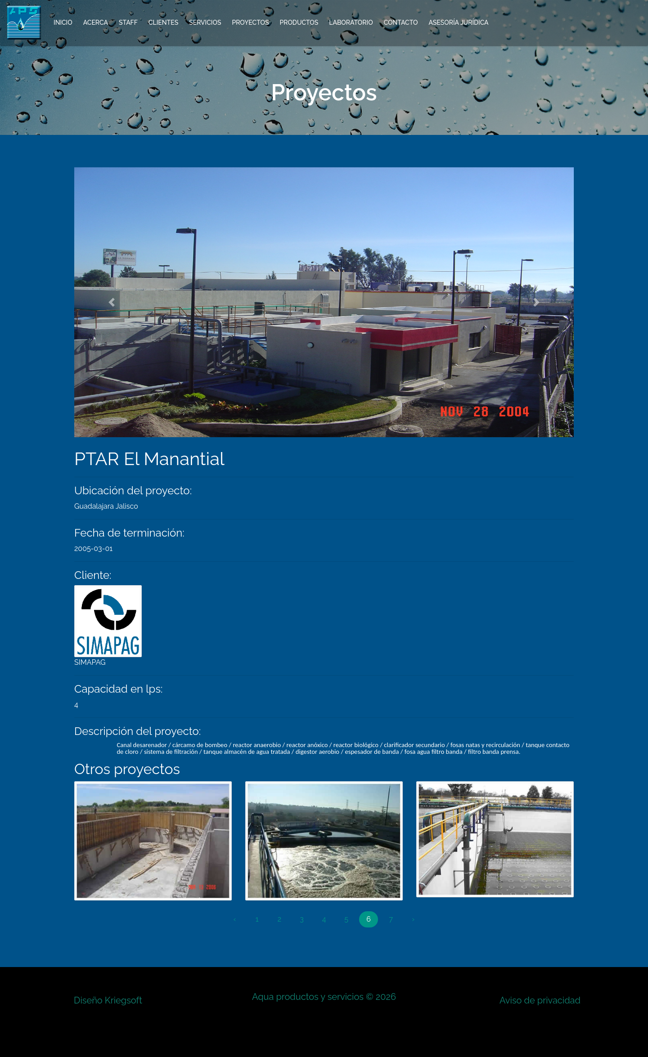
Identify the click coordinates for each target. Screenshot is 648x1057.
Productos (298, 22)
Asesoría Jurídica (458, 22)
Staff (128, 22)
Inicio (63, 22)
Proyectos (250, 22)
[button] (111, 302)
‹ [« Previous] (235, 919)
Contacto (401, 22)
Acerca (95, 22)
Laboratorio (351, 22)
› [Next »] (413, 919)
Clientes (163, 22)
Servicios (205, 22)
